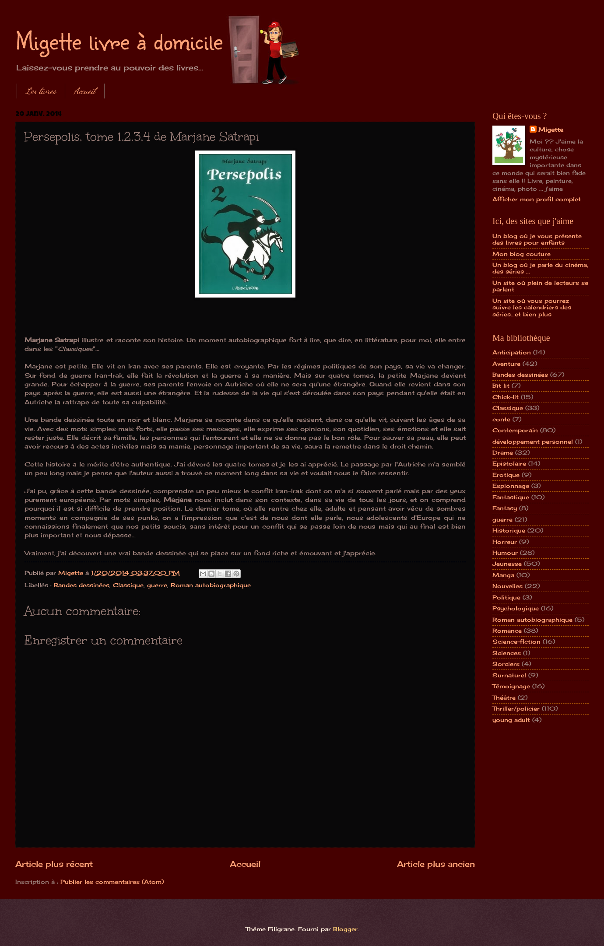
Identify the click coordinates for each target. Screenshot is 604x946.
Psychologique (515, 608)
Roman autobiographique (211, 585)
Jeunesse (507, 563)
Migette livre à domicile (119, 40)
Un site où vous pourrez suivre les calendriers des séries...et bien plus (531, 307)
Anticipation (511, 352)
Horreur (504, 541)
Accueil (84, 91)
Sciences (506, 652)
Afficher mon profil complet (536, 199)
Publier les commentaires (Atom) (112, 881)
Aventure (506, 363)
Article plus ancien (436, 864)
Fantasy (504, 508)
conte (501, 419)
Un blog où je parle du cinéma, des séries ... (540, 268)
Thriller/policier (516, 708)
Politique (506, 597)
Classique (128, 585)
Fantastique (510, 497)
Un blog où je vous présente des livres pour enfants (537, 239)
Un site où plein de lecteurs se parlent (540, 286)
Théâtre (504, 697)
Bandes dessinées (81, 585)
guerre (157, 585)
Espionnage (510, 485)
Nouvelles (507, 585)
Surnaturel (509, 675)
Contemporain (515, 430)
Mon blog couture (521, 253)
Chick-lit (505, 396)
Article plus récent (54, 864)
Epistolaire (509, 463)
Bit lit (500, 385)
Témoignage (511, 686)
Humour (505, 552)
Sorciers (506, 663)
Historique (508, 530)
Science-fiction (516, 641)
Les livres (41, 91)
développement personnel (532, 441)
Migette (550, 129)
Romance (507, 630)
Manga (503, 574)
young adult (511, 719)
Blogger (345, 928)
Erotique (506, 474)
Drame (502, 452)
